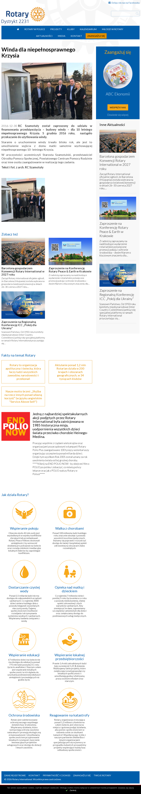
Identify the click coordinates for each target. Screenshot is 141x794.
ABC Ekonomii (118, 93)
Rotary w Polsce (34, 29)
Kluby (70, 29)
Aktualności (44, 35)
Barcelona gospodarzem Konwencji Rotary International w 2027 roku (22, 271)
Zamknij (73, 790)
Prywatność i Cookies (56, 775)
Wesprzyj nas (118, 107)
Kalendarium (88, 29)
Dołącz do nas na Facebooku (124, 2)
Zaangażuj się (96, 35)
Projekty (56, 29)
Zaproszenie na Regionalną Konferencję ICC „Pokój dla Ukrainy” (18, 325)
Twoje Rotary (102, 775)
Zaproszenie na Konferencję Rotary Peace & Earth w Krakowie (70, 269)
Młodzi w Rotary (112, 29)
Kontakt (76, 35)
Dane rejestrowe (15, 775)
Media (61, 35)
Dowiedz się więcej (117, 114)
